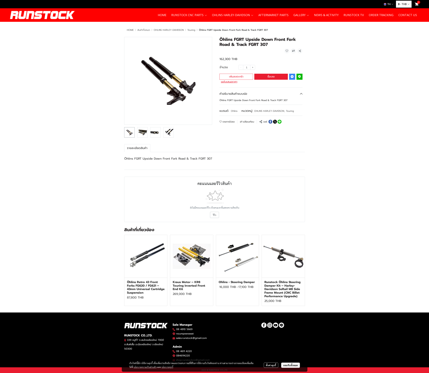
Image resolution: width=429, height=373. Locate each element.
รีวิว (214, 214)
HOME (130, 30)
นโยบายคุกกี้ (167, 367)
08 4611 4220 (184, 351)
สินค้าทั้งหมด (143, 30)
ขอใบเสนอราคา (229, 82)
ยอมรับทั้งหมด (290, 365)
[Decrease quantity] (241, 67)
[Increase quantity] (252, 67)
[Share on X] (275, 122)
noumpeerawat (185, 333)
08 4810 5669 (184, 329)
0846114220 (183, 355)
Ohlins (234, 111)
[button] (389, 4)
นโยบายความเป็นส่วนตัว (145, 367)
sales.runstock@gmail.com (191, 338)
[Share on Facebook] (270, 122)
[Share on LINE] (279, 122)
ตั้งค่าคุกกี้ (271, 365)
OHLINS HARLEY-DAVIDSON (169, 30)
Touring (191, 30)
